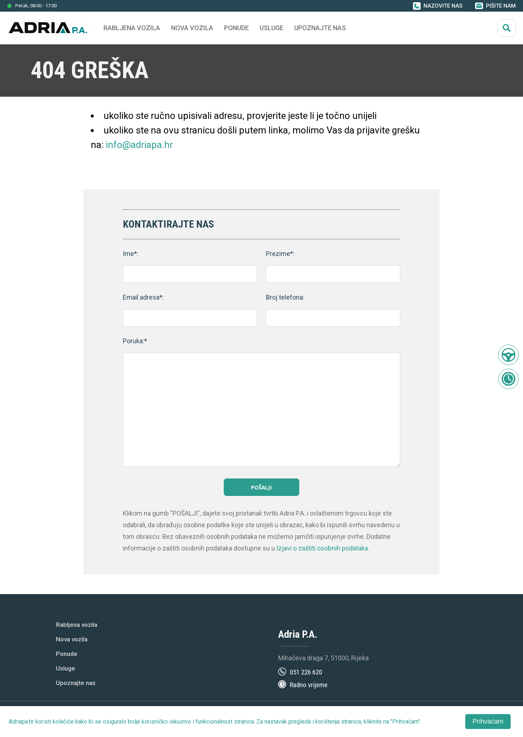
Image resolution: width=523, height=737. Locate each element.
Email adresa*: (143, 297)
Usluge (271, 28)
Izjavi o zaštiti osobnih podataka (322, 548)
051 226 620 (306, 672)
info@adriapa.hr (139, 144)
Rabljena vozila (76, 624)
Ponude (66, 653)
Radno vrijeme (309, 685)
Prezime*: (280, 253)
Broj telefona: (285, 297)
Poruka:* (135, 341)
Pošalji (261, 487)
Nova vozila (192, 28)
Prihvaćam (488, 721)
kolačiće (63, 721)
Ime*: (130, 253)
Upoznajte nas (76, 682)
